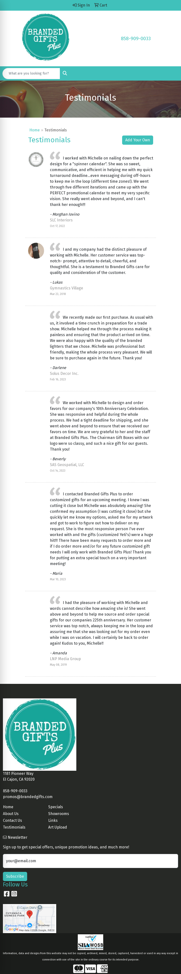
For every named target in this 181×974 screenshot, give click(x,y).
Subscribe (15, 876)
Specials (55, 807)
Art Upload (57, 827)
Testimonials (14, 827)
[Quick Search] (31, 73)
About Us (11, 813)
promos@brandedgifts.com (28, 796)
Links (53, 820)
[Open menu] (171, 73)
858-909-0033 (136, 38)
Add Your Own (137, 140)
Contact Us (12, 820)
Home (34, 130)
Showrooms (58, 813)
